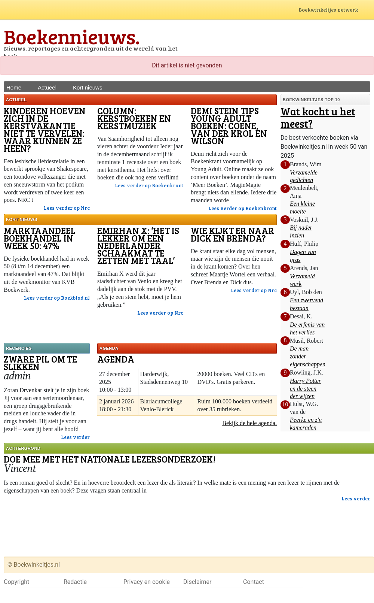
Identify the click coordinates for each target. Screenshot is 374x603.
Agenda (115, 359)
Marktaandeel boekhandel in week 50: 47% (40, 238)
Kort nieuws (87, 87)
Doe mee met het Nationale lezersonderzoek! (109, 459)
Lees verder (75, 437)
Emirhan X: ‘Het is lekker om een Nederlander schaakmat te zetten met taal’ (138, 245)
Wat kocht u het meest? (317, 117)
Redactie (75, 581)
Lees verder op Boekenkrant (149, 185)
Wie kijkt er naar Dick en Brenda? (232, 234)
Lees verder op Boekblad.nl (57, 297)
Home (13, 87)
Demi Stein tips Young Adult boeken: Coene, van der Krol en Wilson (229, 125)
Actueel (47, 87)
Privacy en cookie (146, 581)
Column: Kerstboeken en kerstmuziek (134, 118)
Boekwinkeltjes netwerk (335, 10)
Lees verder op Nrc (67, 207)
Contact (253, 581)
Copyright (16, 581)
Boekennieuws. (72, 36)
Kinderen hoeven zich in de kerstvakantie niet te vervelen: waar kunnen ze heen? (45, 129)
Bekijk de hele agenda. (249, 423)
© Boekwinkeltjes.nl (33, 564)
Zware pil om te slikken (40, 363)
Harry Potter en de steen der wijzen (305, 389)
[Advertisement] (282, 39)
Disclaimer (197, 581)
